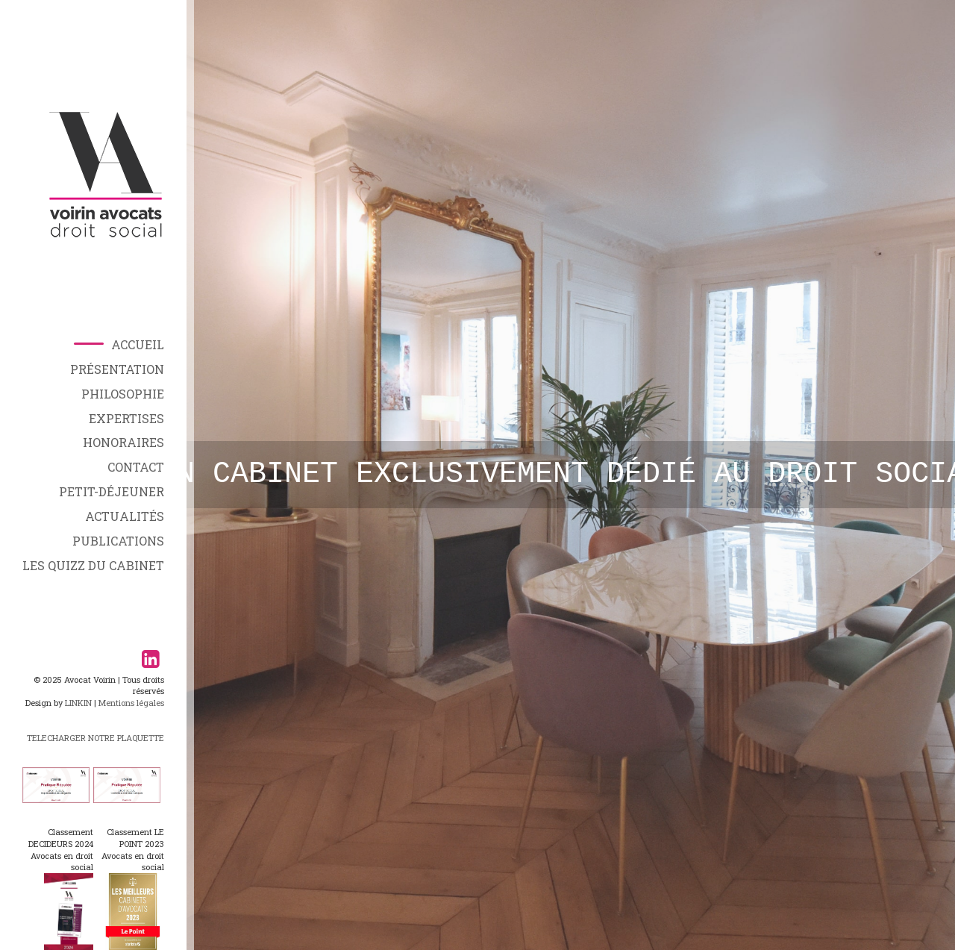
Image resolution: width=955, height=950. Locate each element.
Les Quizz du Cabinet (93, 565)
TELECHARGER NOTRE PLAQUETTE (95, 737)
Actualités (124, 516)
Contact (135, 467)
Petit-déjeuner (111, 491)
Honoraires (123, 442)
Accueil (137, 344)
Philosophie (122, 393)
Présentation (117, 369)
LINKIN (78, 702)
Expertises (126, 418)
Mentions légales (131, 702)
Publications (118, 541)
